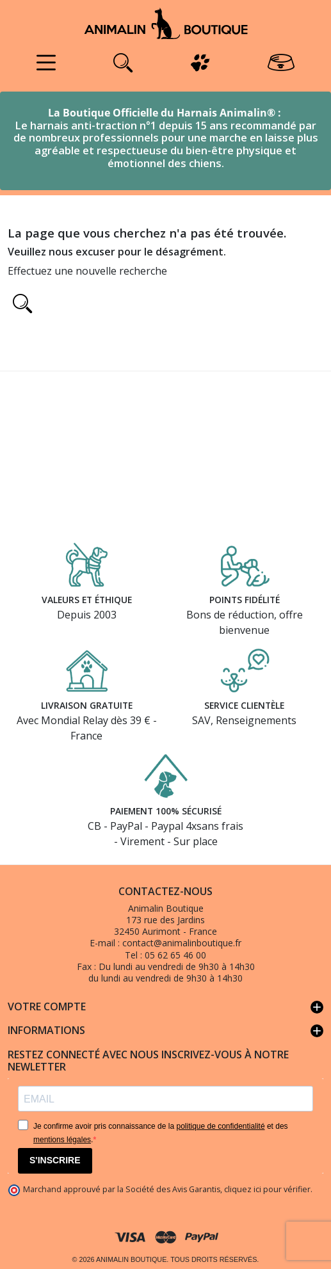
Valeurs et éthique (86, 599)
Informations (165, 1030)
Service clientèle (244, 705)
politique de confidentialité (220, 1126)
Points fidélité (244, 599)
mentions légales (62, 1139)
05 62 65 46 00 (175, 955)
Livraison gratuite (86, 705)
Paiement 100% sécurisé (165, 811)
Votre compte (165, 1007)
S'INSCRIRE (55, 1160)
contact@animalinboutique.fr (181, 943)
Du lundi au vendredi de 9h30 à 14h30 (177, 966)
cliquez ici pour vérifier (267, 1189)
